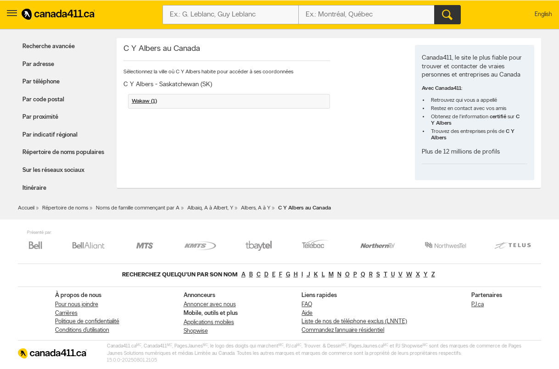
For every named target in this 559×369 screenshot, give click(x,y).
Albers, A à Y (255, 208)
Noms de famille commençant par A (137, 208)
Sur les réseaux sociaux (53, 170)
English (543, 14)
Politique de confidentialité (87, 322)
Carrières (66, 313)
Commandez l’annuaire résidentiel (343, 330)
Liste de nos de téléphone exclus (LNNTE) (354, 322)
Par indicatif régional (50, 135)
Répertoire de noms (65, 208)
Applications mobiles (209, 322)
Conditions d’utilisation (82, 330)
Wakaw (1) (144, 101)
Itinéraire (34, 188)
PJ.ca (477, 305)
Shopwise (196, 331)
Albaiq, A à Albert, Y (210, 208)
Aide (307, 313)
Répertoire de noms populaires (63, 152)
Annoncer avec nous (210, 305)
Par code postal (43, 100)
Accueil (26, 208)
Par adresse (38, 64)
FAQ (307, 305)
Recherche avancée (48, 47)
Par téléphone (41, 82)
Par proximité (40, 117)
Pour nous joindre (76, 305)
